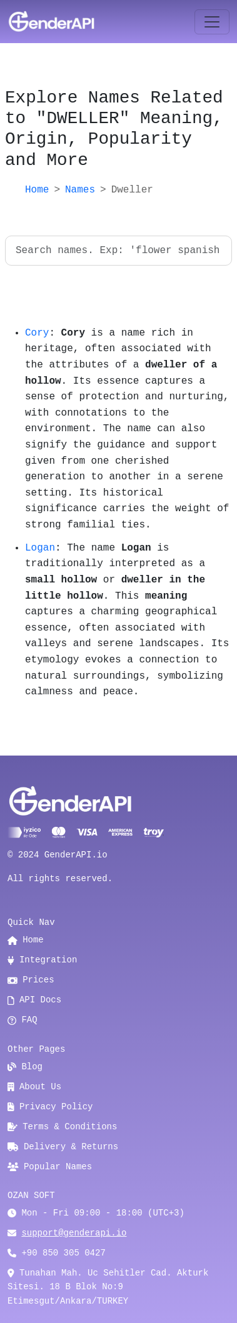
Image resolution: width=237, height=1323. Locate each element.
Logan (40, 548)
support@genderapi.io (73, 1233)
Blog (25, 1067)
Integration (42, 960)
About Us (34, 1087)
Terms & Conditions (62, 1127)
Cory (37, 333)
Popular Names (50, 1167)
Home (37, 190)
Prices (31, 980)
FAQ (23, 1020)
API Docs (34, 1000)
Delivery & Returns (63, 1147)
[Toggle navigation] (211, 21)
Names (80, 190)
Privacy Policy (50, 1107)
